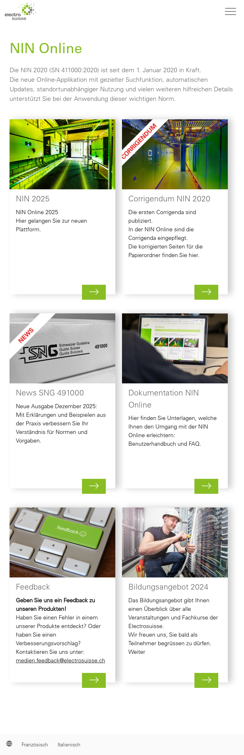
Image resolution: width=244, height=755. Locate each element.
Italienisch (69, 744)
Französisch (35, 744)
